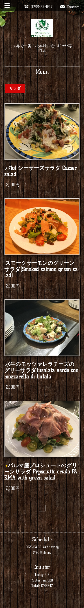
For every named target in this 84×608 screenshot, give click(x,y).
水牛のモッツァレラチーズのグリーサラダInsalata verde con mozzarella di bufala (41, 370)
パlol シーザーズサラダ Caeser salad (40, 171)
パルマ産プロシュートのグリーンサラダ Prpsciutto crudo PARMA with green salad (41, 471)
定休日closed (42, 553)
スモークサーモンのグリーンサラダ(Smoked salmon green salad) (41, 269)
